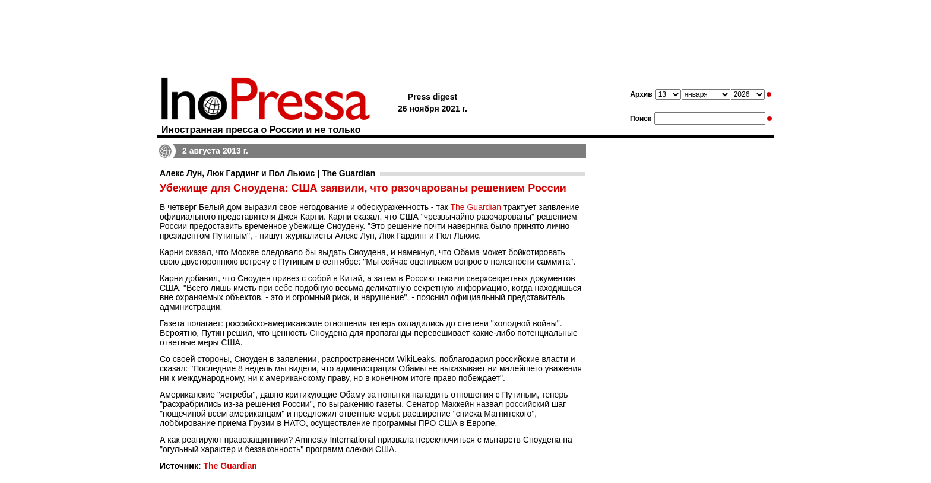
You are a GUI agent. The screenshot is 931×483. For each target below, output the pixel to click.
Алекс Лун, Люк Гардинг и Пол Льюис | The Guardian (267, 173)
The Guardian (475, 207)
